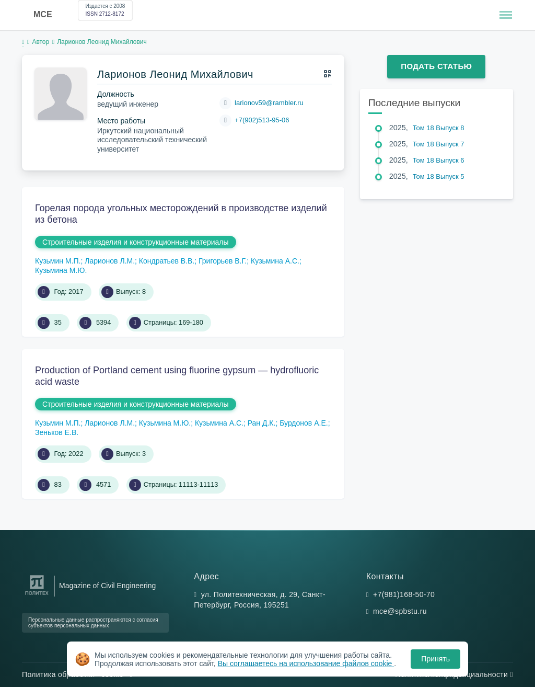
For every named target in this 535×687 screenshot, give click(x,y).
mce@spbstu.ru (400, 611)
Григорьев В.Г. (223, 261)
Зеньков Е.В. (56, 432)
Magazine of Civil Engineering (107, 585)
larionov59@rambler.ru (269, 103)
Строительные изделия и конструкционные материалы (135, 242)
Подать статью (436, 66)
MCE (42, 14)
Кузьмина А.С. (275, 261)
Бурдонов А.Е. (304, 423)
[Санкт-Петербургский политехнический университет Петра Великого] (37, 595)
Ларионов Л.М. (110, 261)
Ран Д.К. (262, 423)
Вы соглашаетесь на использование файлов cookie (306, 663)
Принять (435, 659)
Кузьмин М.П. (57, 261)
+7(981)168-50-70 (404, 594)
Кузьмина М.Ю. (61, 270)
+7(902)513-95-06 (262, 120)
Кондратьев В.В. (166, 261)
